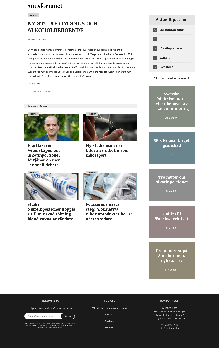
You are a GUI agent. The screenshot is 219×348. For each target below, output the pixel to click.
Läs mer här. (34, 83)
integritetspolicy (56, 327)
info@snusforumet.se (169, 328)
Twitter (108, 314)
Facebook (109, 321)
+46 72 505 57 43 (169, 324)
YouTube (109, 327)
